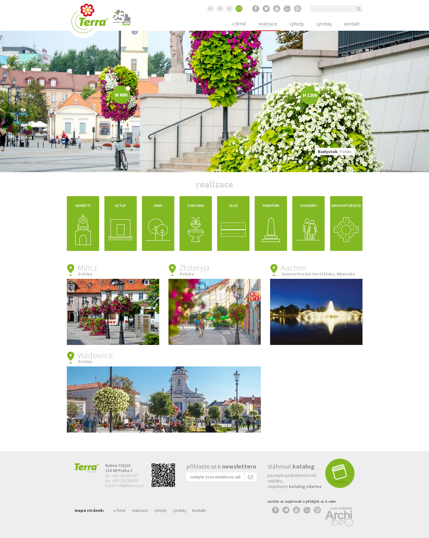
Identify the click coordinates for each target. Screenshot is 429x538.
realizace (267, 24)
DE (220, 8)
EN (210, 8)
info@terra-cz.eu (131, 485)
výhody (296, 24)
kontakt (351, 24)
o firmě (239, 24)
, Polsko (335, 151)
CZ (239, 8)
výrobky (324, 24)
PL (229, 8)
